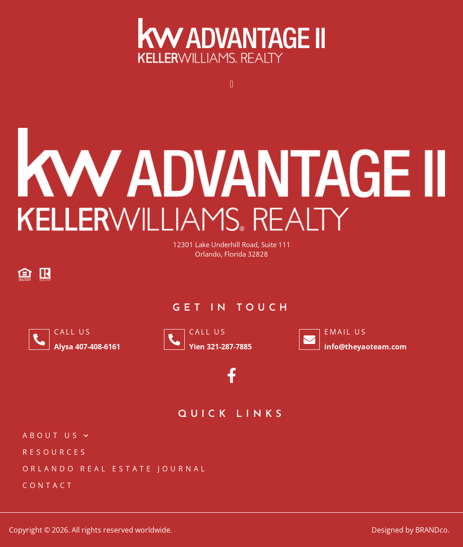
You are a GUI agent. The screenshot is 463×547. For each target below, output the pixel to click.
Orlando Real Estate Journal (115, 468)
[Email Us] (309, 339)
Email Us (345, 332)
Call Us (72, 332)
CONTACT (48, 485)
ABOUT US (57, 435)
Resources (55, 452)
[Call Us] (39, 339)
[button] (231, 84)
